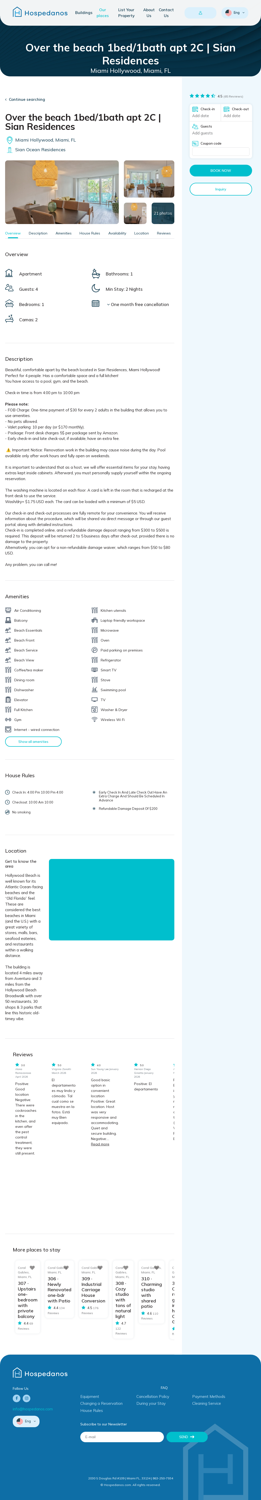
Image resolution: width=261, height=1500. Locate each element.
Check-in (208, 109)
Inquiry (220, 189)
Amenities (64, 233)
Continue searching (27, 99)
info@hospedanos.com (33, 1409)
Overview (13, 233)
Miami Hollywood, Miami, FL (40, 140)
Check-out (240, 109)
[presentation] (119, 1457)
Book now (221, 170)
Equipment (89, 1396)
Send (183, 1437)
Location (141, 233)
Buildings (84, 12)
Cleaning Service (206, 1403)
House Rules (90, 233)
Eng (232, 13)
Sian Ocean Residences (35, 149)
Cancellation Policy (152, 1396)
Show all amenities (33, 742)
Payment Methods (208, 1396)
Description (38, 233)
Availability (117, 233)
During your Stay (151, 1403)
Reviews (164, 233)
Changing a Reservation (101, 1403)
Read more (100, 1144)
